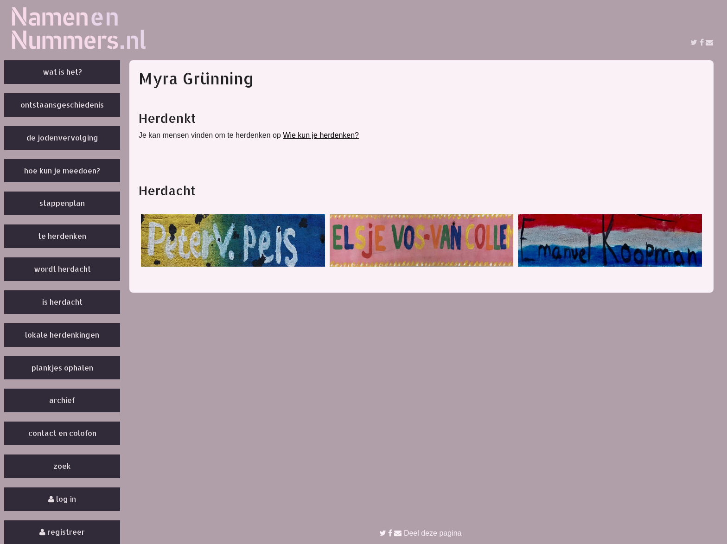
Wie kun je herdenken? (321, 135)
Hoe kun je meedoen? (62, 170)
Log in (62, 499)
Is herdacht (62, 302)
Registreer (62, 532)
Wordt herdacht (62, 269)
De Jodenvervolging (62, 137)
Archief (62, 400)
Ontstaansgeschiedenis (62, 104)
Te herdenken (62, 236)
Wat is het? (62, 72)
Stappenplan (62, 203)
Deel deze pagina (420, 533)
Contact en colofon (62, 433)
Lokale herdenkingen (62, 334)
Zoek (62, 466)
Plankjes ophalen (62, 367)
